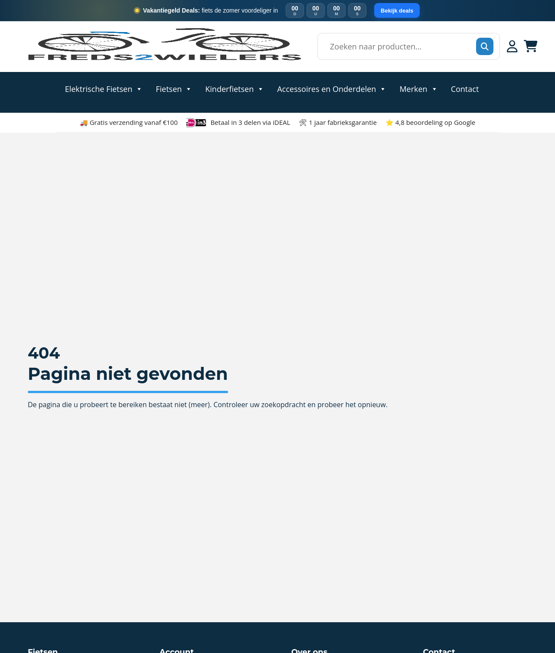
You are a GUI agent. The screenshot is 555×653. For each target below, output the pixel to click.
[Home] (163, 60)
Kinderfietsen (234, 88)
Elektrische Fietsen (104, 88)
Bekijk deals (397, 10)
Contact (465, 88)
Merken (418, 88)
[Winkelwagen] (531, 46)
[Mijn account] (512, 46)
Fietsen (174, 88)
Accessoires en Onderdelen (331, 88)
